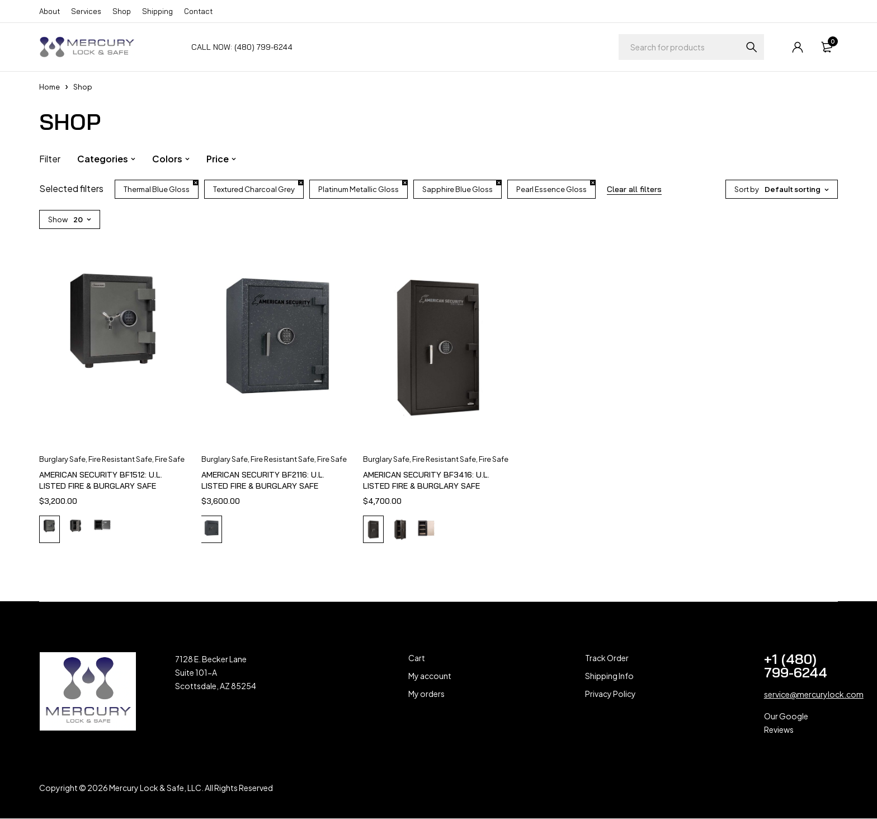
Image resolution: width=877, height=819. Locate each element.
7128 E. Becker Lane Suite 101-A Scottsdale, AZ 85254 (215, 673)
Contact (198, 11)
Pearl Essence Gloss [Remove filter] (551, 189)
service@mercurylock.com (814, 695)
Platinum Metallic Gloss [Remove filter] (358, 189)
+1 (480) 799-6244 (795, 667)
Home (49, 86)
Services (86, 11)
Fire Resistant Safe (120, 459)
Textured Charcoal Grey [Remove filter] (254, 189)
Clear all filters (634, 189)
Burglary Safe (62, 459)
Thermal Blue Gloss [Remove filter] (157, 189)
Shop (121, 11)
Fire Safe (170, 459)
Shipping (157, 11)
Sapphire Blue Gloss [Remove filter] (457, 189)
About (49, 11)
